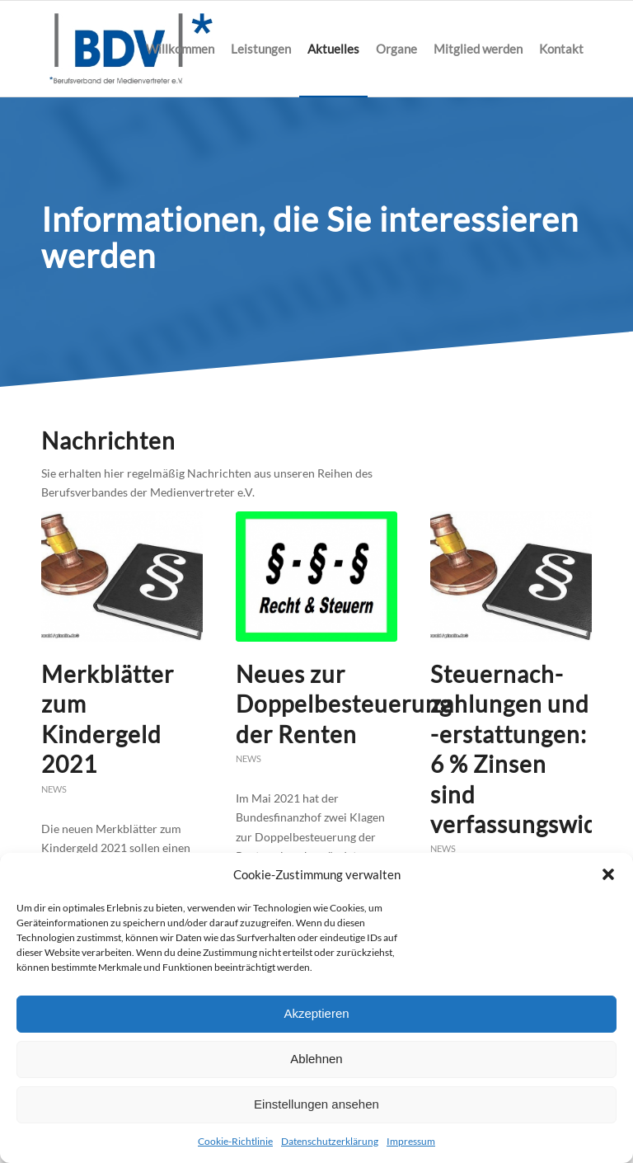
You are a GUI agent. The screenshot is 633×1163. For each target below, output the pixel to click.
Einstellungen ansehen (316, 1104)
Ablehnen (316, 1059)
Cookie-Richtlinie (235, 1141)
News (54, 789)
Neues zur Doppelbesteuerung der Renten (344, 704)
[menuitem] (180, 49)
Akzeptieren (316, 1013)
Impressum (411, 1141)
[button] (608, 874)
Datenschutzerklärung (329, 1141)
